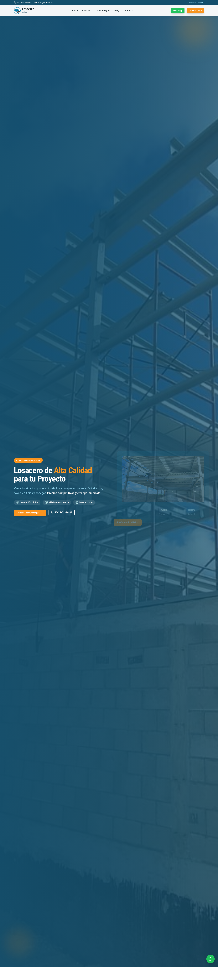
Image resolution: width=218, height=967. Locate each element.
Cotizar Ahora (195, 10)
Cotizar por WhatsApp (30, 513)
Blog (116, 10)
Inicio (75, 10)
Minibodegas (103, 10)
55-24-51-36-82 (22, 2)
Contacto (128, 10)
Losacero (87, 10)
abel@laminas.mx (44, 2)
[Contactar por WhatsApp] (210, 958)
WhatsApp (177, 10)
